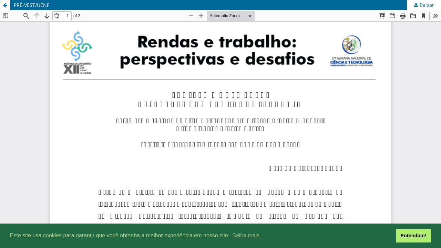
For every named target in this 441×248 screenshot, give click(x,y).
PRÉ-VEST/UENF (31, 5)
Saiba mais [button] (245, 235)
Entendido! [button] (414, 235)
